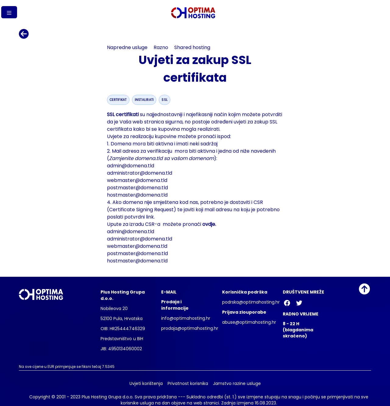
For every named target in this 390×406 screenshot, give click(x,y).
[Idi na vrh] (364, 289)
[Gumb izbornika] (9, 12)
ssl (164, 100)
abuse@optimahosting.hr (249, 322)
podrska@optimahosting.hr (251, 302)
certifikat (118, 100)
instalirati (144, 100)
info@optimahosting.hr (185, 318)
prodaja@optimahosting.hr (189, 328)
